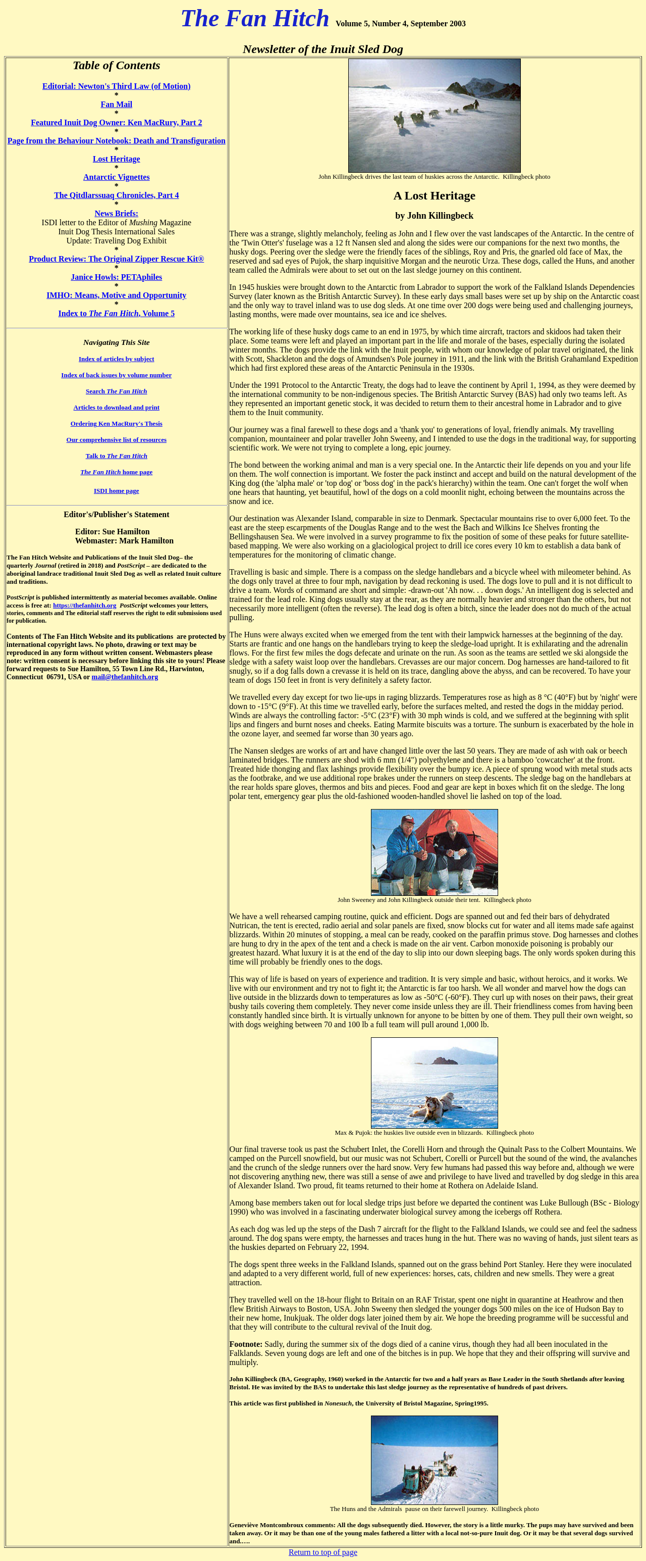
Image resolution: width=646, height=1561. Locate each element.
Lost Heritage (116, 159)
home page (116, 472)
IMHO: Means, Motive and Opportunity (116, 295)
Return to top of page (323, 1552)
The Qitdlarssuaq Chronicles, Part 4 (116, 195)
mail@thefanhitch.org (125, 677)
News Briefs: (116, 213)
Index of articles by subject (116, 359)
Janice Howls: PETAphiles (116, 277)
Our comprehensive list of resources (117, 439)
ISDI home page (116, 490)
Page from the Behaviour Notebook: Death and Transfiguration (117, 140)
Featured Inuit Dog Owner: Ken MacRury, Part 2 (116, 122)
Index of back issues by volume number (116, 375)
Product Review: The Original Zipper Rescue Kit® (116, 259)
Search (116, 391)
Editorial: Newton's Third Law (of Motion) (116, 86)
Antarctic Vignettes (116, 177)
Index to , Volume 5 (116, 313)
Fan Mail (116, 104)
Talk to (116, 456)
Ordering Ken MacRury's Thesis (117, 423)
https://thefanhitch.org (84, 605)
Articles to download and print (116, 407)
